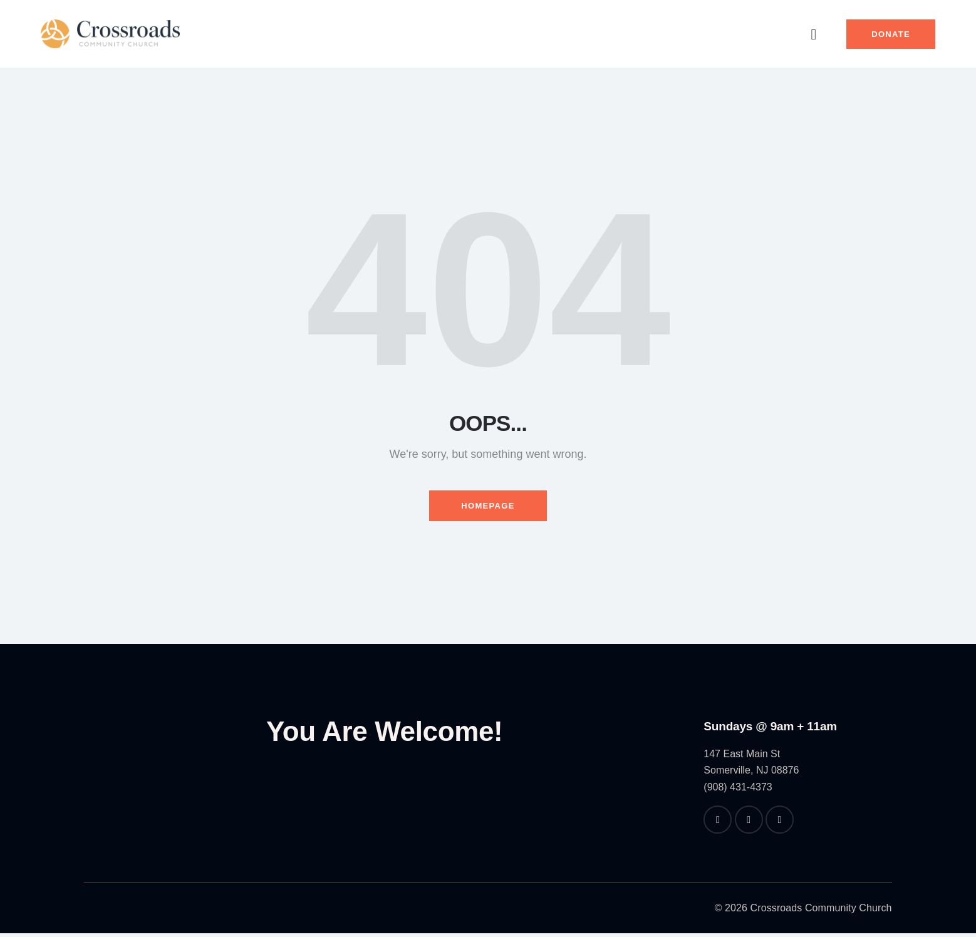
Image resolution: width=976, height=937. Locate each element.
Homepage (487, 507)
